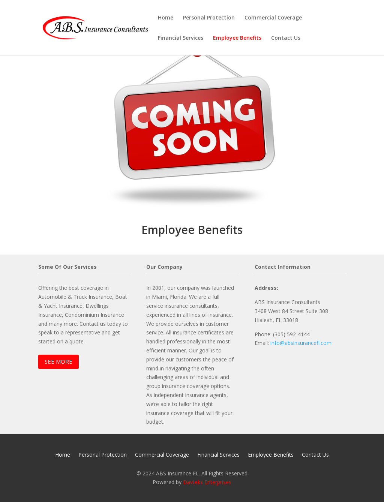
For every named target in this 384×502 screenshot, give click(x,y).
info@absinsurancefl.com (301, 342)
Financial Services (180, 38)
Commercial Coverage (273, 18)
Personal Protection (209, 18)
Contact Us (285, 38)
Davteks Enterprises (207, 482)
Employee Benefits (237, 38)
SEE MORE (58, 361)
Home (165, 18)
